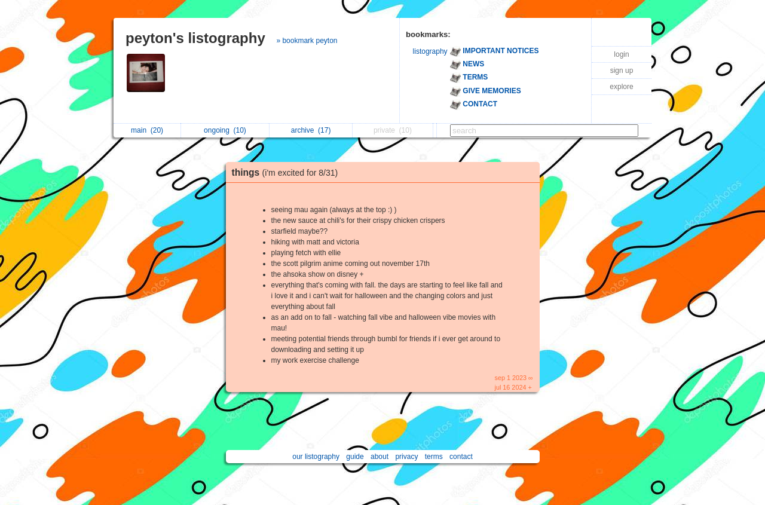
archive (311, 130)
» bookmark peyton (306, 40)
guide (354, 456)
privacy (406, 456)
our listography (315, 456)
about (379, 456)
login (621, 54)
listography (430, 51)
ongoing (225, 130)
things (288, 172)
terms (434, 456)
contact (461, 456)
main (147, 130)
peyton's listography (195, 38)
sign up (622, 70)
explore (621, 86)
